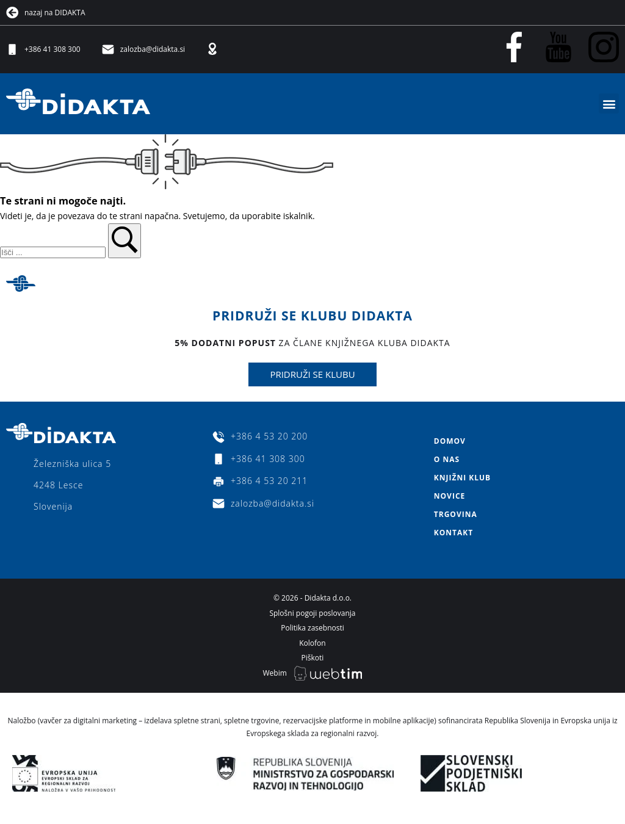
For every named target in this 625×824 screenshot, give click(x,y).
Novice (449, 496)
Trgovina (455, 514)
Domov (450, 441)
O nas (447, 459)
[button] (609, 103)
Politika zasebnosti (312, 628)
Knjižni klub (462, 477)
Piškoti (313, 657)
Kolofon (312, 643)
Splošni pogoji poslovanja (312, 613)
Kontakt (453, 532)
